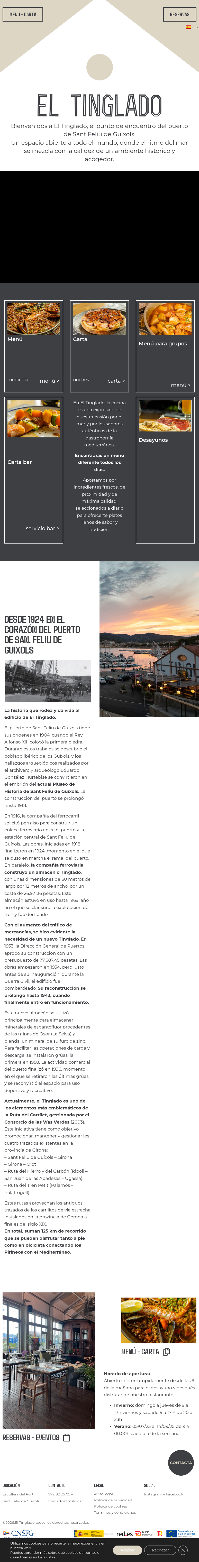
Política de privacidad (113, 1500)
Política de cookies (110, 1506)
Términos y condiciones (115, 1512)
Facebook (174, 1494)
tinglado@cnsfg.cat (65, 1501)
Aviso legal (103, 1494)
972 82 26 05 (59, 1494)
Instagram (153, 1494)
